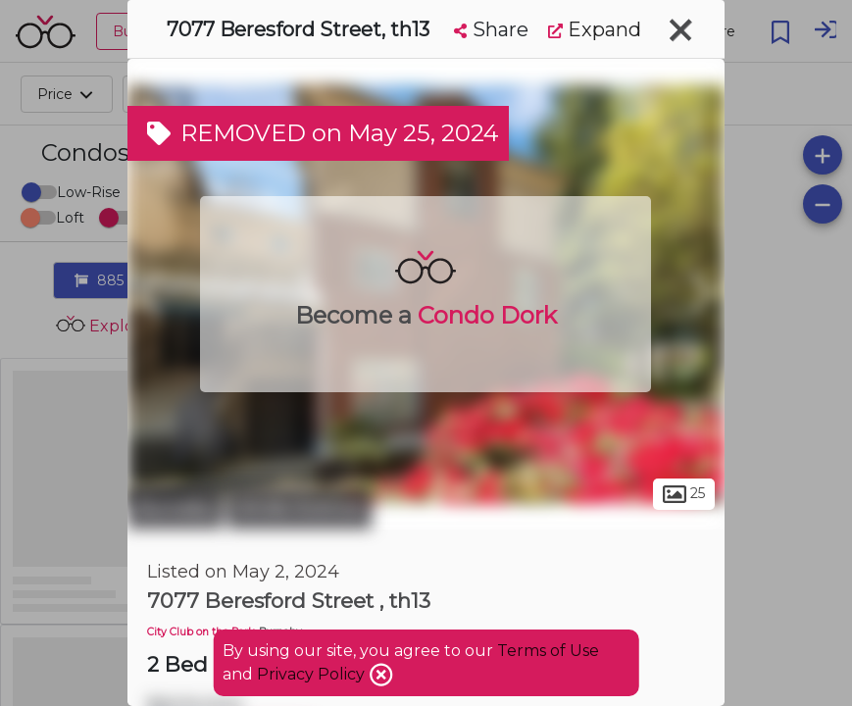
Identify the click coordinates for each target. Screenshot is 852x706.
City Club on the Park (200, 632)
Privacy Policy (313, 674)
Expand (594, 29)
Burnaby (175, 508)
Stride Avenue (299, 508)
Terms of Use (548, 650)
